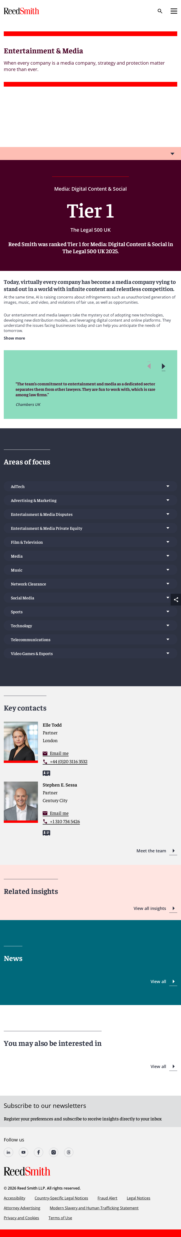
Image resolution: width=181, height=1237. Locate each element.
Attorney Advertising (22, 1208)
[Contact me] (56, 753)
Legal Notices (138, 1198)
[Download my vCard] (46, 773)
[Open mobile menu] (174, 11)
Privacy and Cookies (21, 1217)
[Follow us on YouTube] (23, 1152)
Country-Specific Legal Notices (61, 1198)
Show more (14, 338)
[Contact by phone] (65, 761)
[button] (163, 366)
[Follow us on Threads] (69, 1152)
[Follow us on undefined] (8, 1152)
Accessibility (14, 1198)
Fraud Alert (107, 1198)
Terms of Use (60, 1217)
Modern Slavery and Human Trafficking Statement (94, 1208)
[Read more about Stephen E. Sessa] (90, 811)
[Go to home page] (22, 11)
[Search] (160, 11)
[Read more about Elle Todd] (90, 752)
